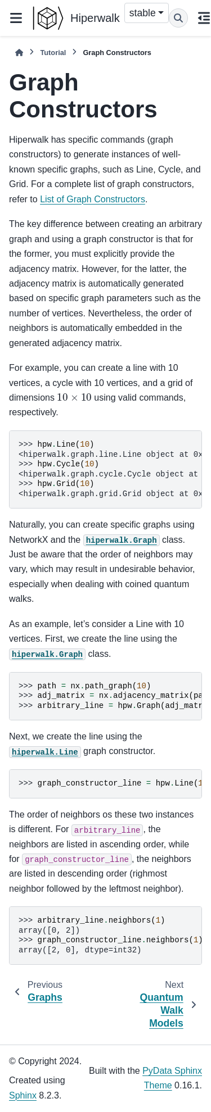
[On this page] (203, 18)
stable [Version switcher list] (142, 13)
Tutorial (53, 52)
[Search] (178, 18)
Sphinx (23, 1095)
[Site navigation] (16, 18)
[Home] (19, 52)
